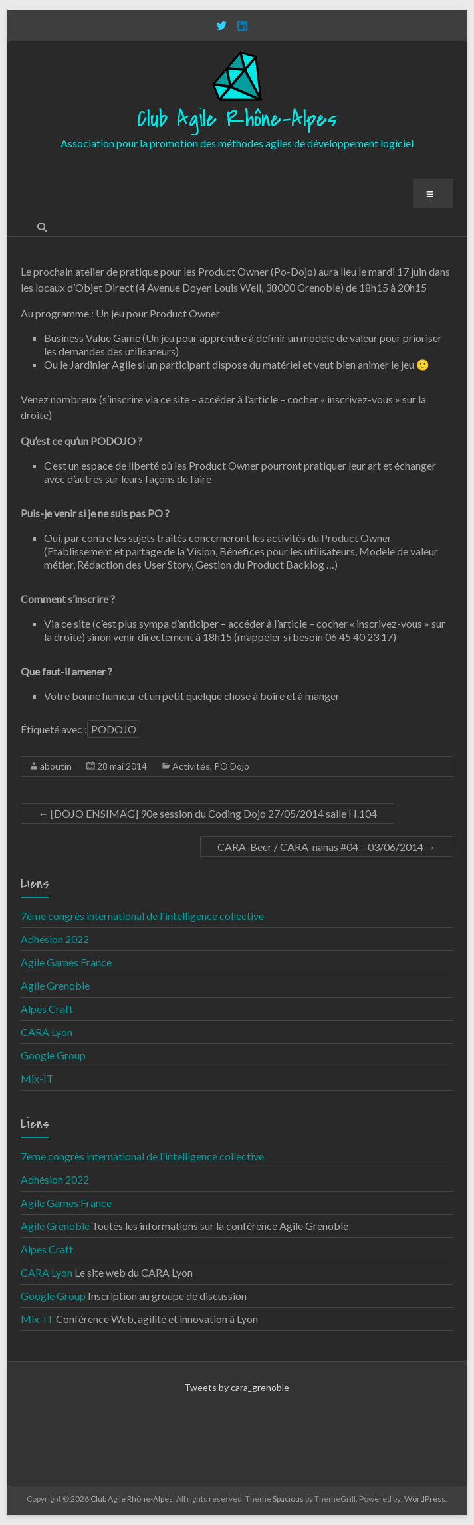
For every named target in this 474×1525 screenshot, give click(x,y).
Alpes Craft (47, 1008)
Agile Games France (66, 962)
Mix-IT (37, 1078)
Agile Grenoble (55, 985)
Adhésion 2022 (55, 939)
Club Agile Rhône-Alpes (237, 119)
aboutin (56, 766)
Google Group (53, 1055)
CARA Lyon (46, 1032)
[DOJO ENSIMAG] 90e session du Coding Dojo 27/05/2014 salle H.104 (207, 813)
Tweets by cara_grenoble (236, 1387)
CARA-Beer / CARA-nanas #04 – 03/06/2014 (326, 846)
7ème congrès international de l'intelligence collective (142, 915)
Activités (191, 766)
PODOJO (113, 729)
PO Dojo (231, 766)
